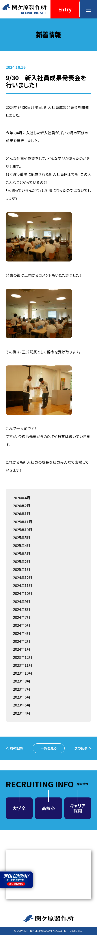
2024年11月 (22, 585)
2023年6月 (21, 697)
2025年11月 (22, 521)
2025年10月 (22, 529)
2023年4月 (21, 713)
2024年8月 (21, 609)
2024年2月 (21, 641)
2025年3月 (21, 553)
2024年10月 (22, 593)
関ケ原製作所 (48, 918)
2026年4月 (21, 497)
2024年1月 (21, 649)
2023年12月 (22, 657)
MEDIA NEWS (48, 874)
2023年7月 (21, 689)
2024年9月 (21, 601)
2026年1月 (21, 513)
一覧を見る (49, 748)
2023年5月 (21, 705)
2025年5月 (21, 537)
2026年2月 (21, 505)
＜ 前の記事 (14, 748)
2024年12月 (22, 577)
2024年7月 (21, 617)
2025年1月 (21, 569)
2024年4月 (21, 633)
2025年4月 (21, 545)
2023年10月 (22, 673)
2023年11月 (22, 665)
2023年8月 (21, 681)
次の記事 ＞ (83, 748)
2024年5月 (21, 625)
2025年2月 (21, 561)
